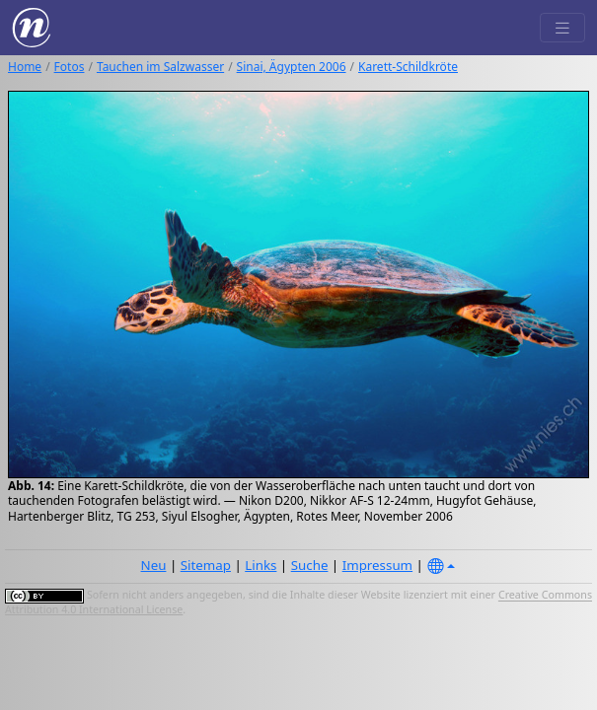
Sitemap (206, 565)
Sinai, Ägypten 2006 (291, 66)
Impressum (377, 565)
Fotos (69, 66)
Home (24, 66)
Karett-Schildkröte (408, 66)
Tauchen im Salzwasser (160, 66)
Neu (154, 565)
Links (260, 565)
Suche (310, 565)
